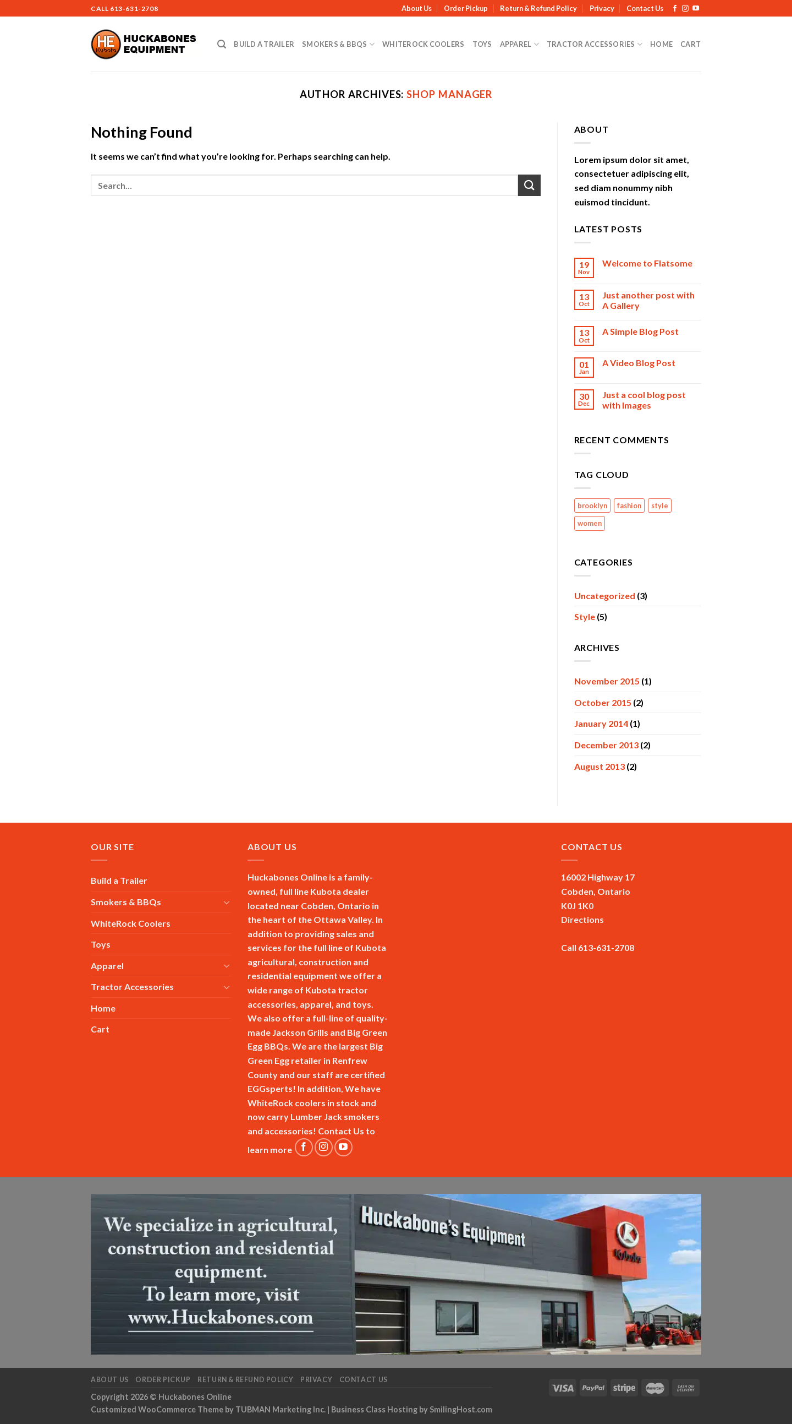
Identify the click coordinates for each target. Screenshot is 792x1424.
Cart (690, 44)
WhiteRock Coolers (423, 44)
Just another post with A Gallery (648, 300)
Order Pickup (466, 8)
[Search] (221, 44)
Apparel (519, 44)
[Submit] (529, 185)
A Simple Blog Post (640, 331)
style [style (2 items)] (659, 505)
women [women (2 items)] (590, 523)
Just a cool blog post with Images (644, 399)
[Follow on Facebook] (675, 9)
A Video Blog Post (638, 362)
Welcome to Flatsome (647, 263)
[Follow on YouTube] (695, 9)
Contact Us (644, 8)
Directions (582, 919)
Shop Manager (449, 94)
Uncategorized (604, 595)
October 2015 (602, 702)
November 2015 (607, 681)
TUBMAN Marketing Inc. (280, 1409)
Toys (482, 44)
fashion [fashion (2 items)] (629, 505)
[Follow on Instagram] (685, 9)
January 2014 (601, 723)
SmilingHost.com (461, 1409)
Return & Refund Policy (538, 8)
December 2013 (606, 745)
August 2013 (599, 766)
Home (661, 44)
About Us (417, 8)
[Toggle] (226, 902)
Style (584, 616)
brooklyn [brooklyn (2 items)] (592, 505)
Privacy (602, 8)
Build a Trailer (264, 44)
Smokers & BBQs (338, 44)
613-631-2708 (134, 8)
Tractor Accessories (594, 44)
